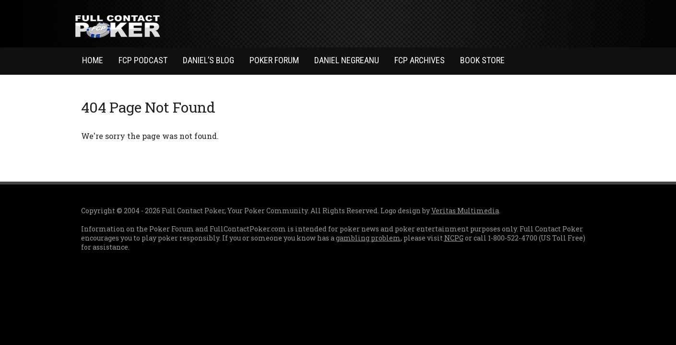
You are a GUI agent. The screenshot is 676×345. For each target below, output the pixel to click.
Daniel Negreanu (346, 60)
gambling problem (368, 237)
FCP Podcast (143, 60)
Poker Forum (274, 60)
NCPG (453, 237)
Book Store (482, 60)
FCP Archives (419, 60)
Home (92, 60)
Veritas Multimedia (465, 210)
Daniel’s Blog (208, 60)
